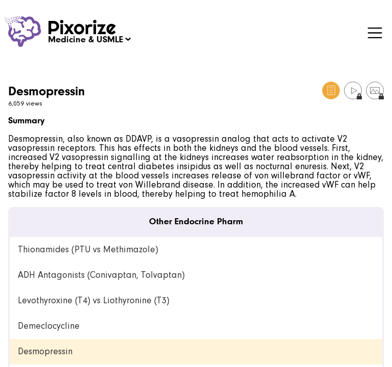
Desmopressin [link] (45, 351)
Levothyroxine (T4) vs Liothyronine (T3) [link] (93, 300)
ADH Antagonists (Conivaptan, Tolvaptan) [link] (101, 275)
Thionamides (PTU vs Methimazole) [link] (88, 249)
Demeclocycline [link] (49, 326)
